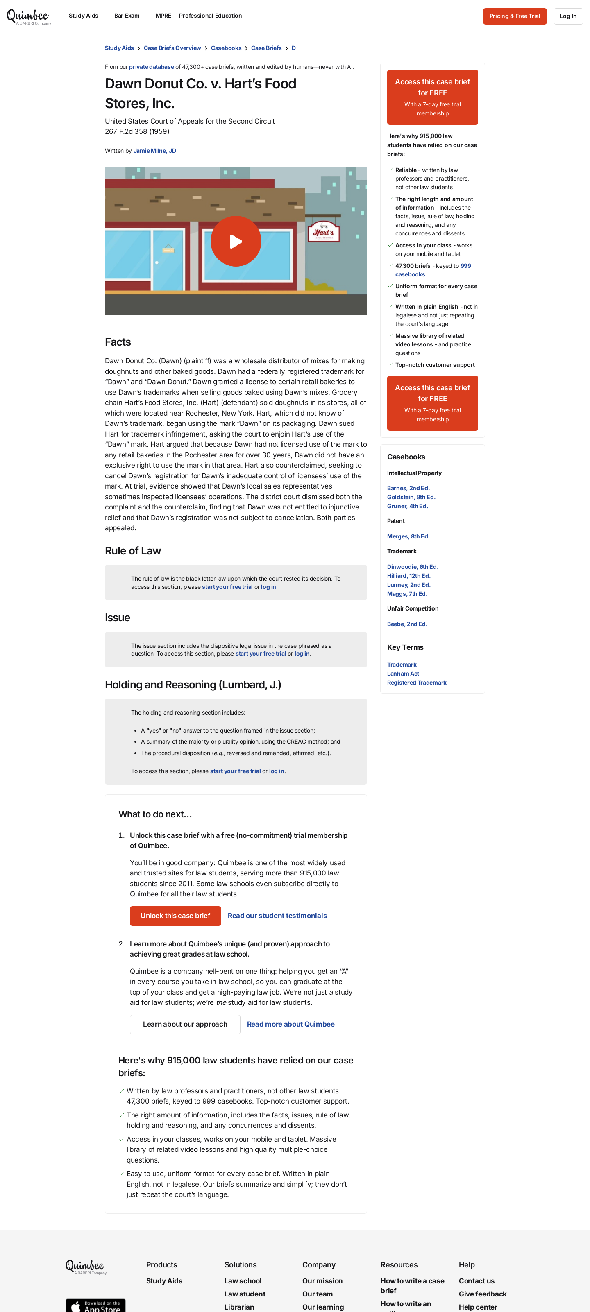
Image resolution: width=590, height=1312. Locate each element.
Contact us (477, 1281)
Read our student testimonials (281, 916)
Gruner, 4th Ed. (408, 505)
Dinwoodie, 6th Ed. (413, 566)
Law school (243, 1281)
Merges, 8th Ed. (408, 536)
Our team (317, 1294)
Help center (478, 1307)
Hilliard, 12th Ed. (409, 575)
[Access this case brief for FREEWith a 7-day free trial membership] (432, 97)
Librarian (239, 1307)
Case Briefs (266, 47)
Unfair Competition (413, 608)
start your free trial (227, 586)
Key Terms (405, 647)
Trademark (401, 550)
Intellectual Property (414, 472)
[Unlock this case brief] (177, 916)
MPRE (163, 15)
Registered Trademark (417, 682)
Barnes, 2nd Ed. (408, 487)
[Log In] (568, 16)
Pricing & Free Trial (515, 15)
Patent (395, 520)
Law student (245, 1294)
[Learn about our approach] (185, 1024)
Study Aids (119, 47)
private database (151, 66)
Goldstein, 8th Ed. (411, 496)
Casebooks (226, 47)
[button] (236, 241)
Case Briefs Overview (172, 47)
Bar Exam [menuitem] (131, 15)
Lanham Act (403, 673)
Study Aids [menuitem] (87, 15)
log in (268, 586)
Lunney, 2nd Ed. (409, 584)
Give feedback (483, 1294)
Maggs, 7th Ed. (407, 593)
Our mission (322, 1281)
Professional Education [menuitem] (214, 15)
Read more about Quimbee (290, 1024)
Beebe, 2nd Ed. (407, 623)
